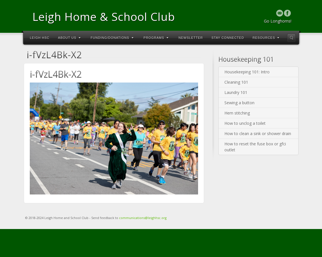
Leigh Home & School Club (103, 16)
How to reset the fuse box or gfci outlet (255, 146)
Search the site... (291, 37)
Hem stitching (237, 113)
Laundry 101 (235, 92)
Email (279, 13)
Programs (156, 37)
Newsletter (191, 37)
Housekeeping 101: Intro (247, 72)
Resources (266, 37)
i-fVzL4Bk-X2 (56, 74)
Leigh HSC (40, 37)
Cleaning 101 (236, 82)
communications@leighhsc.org (143, 218)
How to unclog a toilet (245, 123)
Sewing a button (239, 102)
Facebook (287, 13)
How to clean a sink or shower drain (257, 133)
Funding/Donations (112, 37)
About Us (69, 37)
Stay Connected (228, 37)
